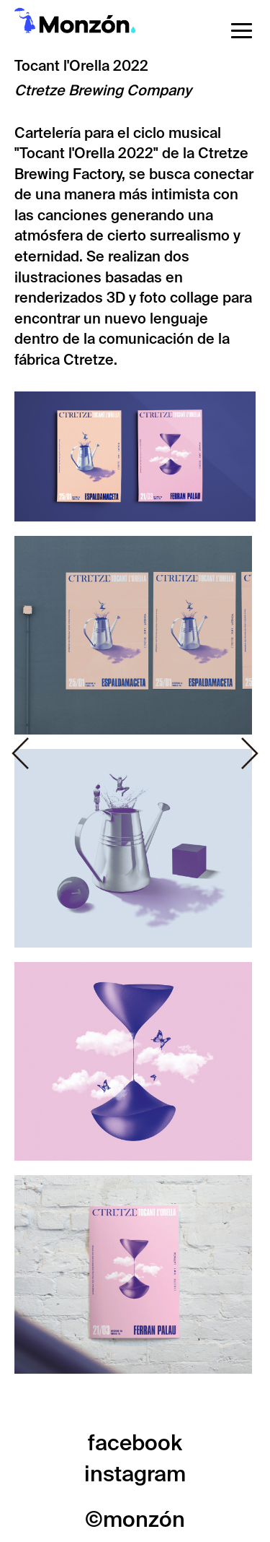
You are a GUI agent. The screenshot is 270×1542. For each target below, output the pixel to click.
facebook (135, 1443)
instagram (135, 1474)
